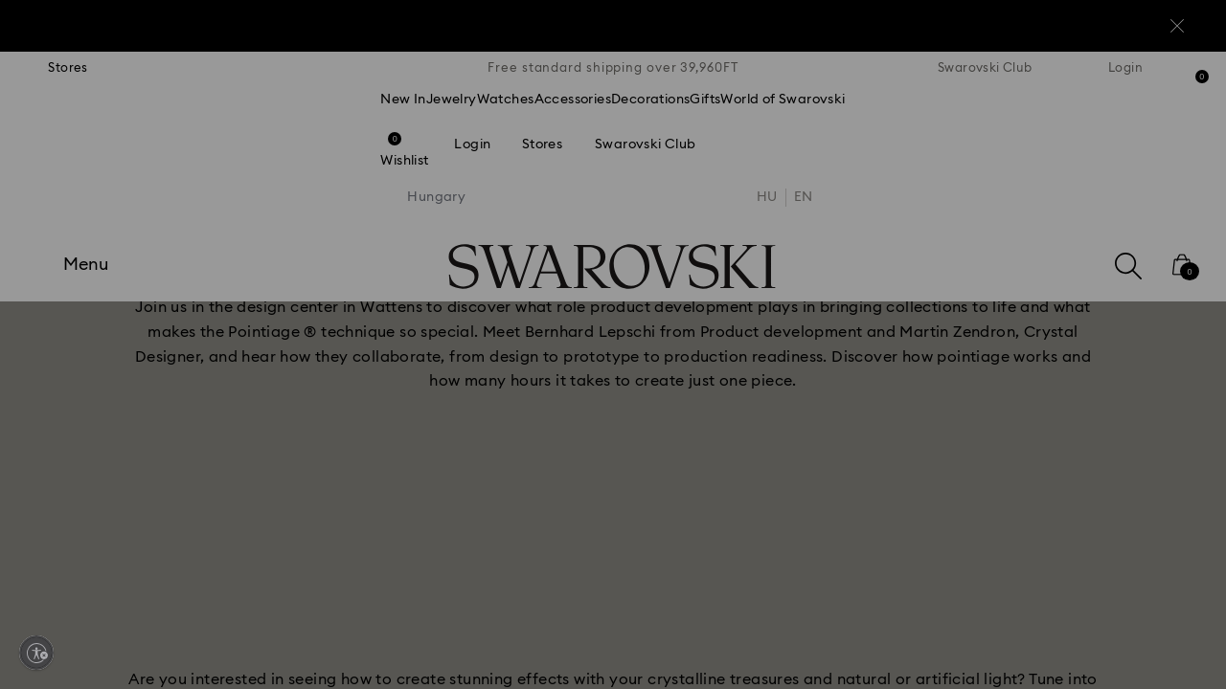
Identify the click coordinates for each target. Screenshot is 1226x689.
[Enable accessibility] (36, 652)
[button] (928, 231)
